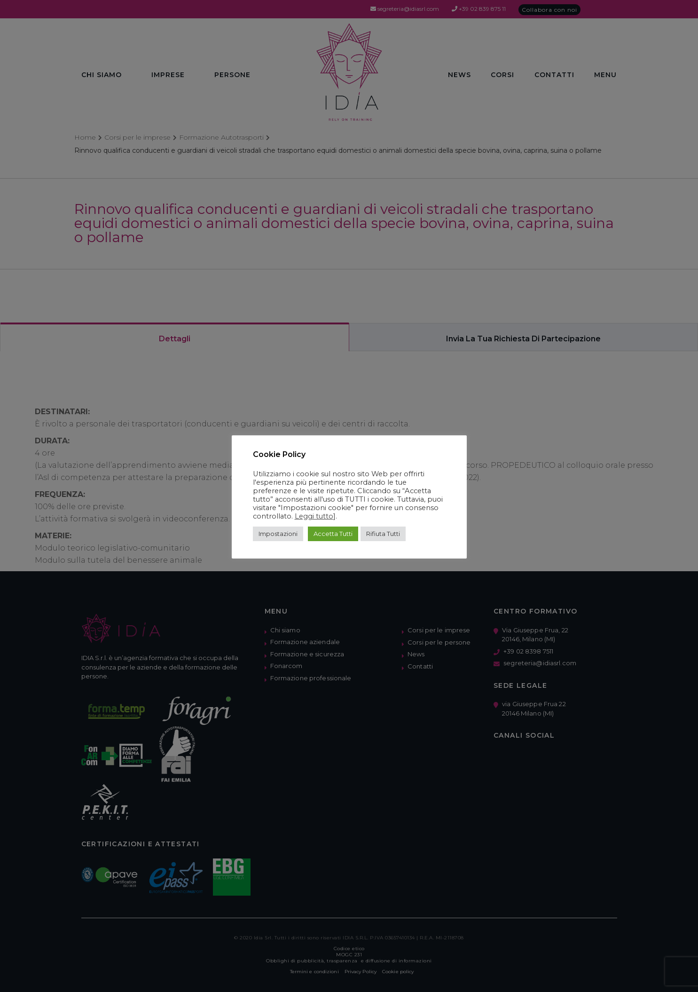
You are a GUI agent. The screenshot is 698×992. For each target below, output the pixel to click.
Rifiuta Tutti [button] (383, 533)
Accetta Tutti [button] (333, 533)
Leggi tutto (314, 516)
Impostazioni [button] (278, 533)
